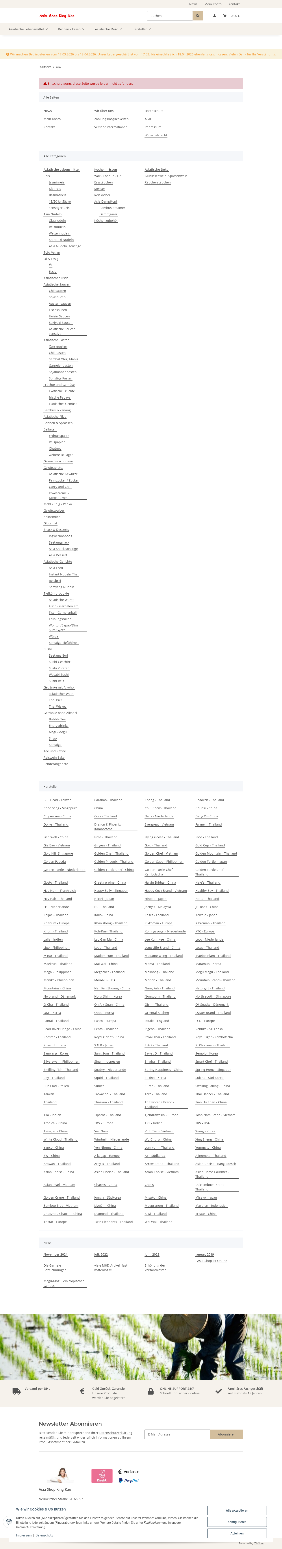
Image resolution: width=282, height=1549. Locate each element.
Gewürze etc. (53, 467)
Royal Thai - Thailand (160, 1037)
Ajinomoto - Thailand (210, 1156)
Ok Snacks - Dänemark (211, 1004)
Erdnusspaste (59, 436)
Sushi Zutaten (59, 668)
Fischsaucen (58, 310)
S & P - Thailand (156, 1045)
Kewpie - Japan (206, 915)
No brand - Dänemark (60, 996)
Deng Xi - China (206, 816)
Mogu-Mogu (58, 732)
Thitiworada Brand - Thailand (159, 1104)
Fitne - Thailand (105, 837)
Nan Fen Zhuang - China (112, 988)
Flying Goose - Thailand (162, 837)
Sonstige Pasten (60, 378)
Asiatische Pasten (56, 340)
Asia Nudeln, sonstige (65, 246)
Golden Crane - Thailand (62, 1197)
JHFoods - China (207, 907)
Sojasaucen (57, 297)
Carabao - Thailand (108, 800)
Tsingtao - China (56, 1131)
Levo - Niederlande (209, 939)
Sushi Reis (56, 681)
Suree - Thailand (157, 1086)
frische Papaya (59, 397)
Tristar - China (206, 1214)
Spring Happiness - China (163, 1069)
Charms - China (105, 1185)
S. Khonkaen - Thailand (212, 1045)
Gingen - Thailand (107, 845)
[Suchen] (170, 15)
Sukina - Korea (155, 1078)
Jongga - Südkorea (107, 1197)
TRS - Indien (154, 1123)
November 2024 (55, 1254)
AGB (148, 119)
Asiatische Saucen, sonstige (62, 331)
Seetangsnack (59, 542)
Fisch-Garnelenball (63, 612)
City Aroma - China (57, 816)
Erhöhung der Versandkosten (156, 1267)
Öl (50, 265)
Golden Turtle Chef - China (114, 870)
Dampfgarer (108, 214)
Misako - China (156, 1197)
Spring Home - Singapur (213, 1069)
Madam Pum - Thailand (111, 956)
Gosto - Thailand (56, 882)
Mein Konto (212, 4)
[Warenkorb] (231, 15)
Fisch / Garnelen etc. (64, 606)
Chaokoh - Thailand (209, 800)
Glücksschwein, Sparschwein (166, 176)
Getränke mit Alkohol (59, 687)
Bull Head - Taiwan (57, 800)
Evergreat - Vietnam (159, 824)
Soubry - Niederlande (110, 1069)
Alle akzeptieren (237, 1510)
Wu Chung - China (158, 1139)
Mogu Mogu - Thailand (212, 972)
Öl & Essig (51, 259)
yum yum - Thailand (159, 1147)
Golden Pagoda (55, 861)
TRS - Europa (103, 1123)
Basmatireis (57, 195)
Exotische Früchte (62, 391)
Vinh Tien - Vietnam (159, 1131)
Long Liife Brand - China (162, 947)
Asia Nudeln (53, 214)
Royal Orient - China (109, 1037)
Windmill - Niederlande (111, 1139)
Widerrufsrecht (156, 135)
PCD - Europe (205, 1021)
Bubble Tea (57, 719)
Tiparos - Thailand (107, 1115)
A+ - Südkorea (155, 1156)
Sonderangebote (56, 764)
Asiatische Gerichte (58, 561)
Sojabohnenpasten (63, 372)
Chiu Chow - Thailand (160, 808)
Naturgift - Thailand (210, 988)
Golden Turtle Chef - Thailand (210, 872)
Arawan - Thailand (57, 1164)
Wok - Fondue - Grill (108, 176)
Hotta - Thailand (207, 899)
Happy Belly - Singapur (111, 890)
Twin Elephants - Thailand (113, 1222)
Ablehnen (236, 1533)
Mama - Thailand (157, 964)
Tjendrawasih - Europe (161, 1115)
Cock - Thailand (105, 816)
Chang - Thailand (157, 800)
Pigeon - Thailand (158, 1029)
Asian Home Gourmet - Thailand (212, 1174)
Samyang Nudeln (61, 587)
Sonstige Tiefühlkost (64, 643)
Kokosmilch (52, 517)
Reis (47, 176)
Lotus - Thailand (207, 947)
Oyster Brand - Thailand (213, 1013)
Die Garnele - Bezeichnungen (55, 1267)
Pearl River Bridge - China (63, 1029)
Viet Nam (101, 1131)
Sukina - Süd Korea (209, 1078)
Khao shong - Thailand (111, 923)
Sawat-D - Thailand (159, 1053)
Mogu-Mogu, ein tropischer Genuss (64, 1283)
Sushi (48, 649)
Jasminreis (56, 182)
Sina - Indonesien (107, 1061)
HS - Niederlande (56, 907)
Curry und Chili (60, 487)
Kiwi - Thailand (156, 1214)
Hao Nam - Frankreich (60, 890)
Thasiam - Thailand (108, 1102)
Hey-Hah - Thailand (58, 899)
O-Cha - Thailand (56, 1004)
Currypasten (58, 346)
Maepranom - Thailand (162, 1205)
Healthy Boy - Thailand (212, 890)
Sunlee (99, 1086)
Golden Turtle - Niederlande (64, 870)
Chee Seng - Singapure (60, 808)
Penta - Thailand (106, 1029)
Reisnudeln (57, 227)
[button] (214, 15)
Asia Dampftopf (105, 201)
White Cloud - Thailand (61, 1139)
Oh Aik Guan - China (109, 1004)
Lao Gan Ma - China (108, 939)
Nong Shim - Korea (108, 996)
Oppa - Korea (104, 1013)
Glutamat (50, 523)
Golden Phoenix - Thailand (113, 861)
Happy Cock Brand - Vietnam (166, 890)
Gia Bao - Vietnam (57, 845)
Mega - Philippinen (58, 972)
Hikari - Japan (104, 899)
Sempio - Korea (206, 1053)
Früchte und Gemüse (59, 385)
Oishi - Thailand (156, 1004)
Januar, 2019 (204, 1254)
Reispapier (57, 442)
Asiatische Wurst (61, 600)
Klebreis (55, 189)
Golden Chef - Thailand (111, 853)
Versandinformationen (111, 127)
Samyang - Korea (56, 1053)
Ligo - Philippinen (56, 947)
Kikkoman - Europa (159, 923)
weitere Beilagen (61, 455)
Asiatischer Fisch (56, 278)
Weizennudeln (59, 233)
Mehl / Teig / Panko (58, 504)
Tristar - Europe (55, 1222)
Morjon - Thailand (158, 980)
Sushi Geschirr (59, 662)
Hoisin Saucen (59, 316)
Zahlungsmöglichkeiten (111, 119)
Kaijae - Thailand (56, 915)
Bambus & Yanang (57, 410)
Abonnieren (227, 1434)
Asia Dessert (58, 555)
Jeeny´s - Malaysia (158, 907)
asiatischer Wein (61, 694)
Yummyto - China (208, 1147)
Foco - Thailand (206, 837)
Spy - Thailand (54, 1078)
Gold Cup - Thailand (210, 845)
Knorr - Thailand (56, 931)
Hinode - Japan (156, 899)
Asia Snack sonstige (63, 549)
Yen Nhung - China (108, 1147)
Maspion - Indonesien (211, 1205)
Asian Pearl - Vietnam (59, 1185)
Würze (53, 636)
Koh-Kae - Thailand (108, 931)
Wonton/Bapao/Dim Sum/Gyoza (63, 627)
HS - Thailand (104, 907)
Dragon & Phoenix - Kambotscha (108, 826)
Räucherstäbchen (158, 182)
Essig (52, 271)
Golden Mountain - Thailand (216, 853)
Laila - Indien (53, 939)
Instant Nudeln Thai (63, 574)
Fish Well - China (56, 837)
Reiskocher (102, 195)
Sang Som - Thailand (109, 1053)
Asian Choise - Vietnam (162, 1172)
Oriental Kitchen (157, 1013)
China (98, 808)
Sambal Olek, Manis (63, 359)
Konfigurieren (237, 1522)
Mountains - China (57, 988)
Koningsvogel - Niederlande (165, 931)
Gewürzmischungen (58, 461)
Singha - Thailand (158, 1061)
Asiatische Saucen (57, 284)
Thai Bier (55, 700)
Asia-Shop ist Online (212, 1261)
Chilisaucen (57, 291)
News (193, 4)
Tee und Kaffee (55, 751)
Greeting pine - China (110, 882)
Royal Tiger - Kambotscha (214, 1037)
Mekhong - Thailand (159, 972)
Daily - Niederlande (159, 816)
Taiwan (49, 1094)
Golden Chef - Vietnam (161, 853)
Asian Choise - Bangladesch (215, 1164)
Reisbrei (55, 581)
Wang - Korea (205, 1131)
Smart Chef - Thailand (211, 1061)
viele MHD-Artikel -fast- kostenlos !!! (111, 1267)
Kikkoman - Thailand (210, 923)
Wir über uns (104, 111)
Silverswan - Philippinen (61, 1061)
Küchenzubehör (106, 220)
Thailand (50, 1102)
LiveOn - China (105, 1205)
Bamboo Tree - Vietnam (61, 1205)
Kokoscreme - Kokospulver (59, 495)
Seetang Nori (58, 655)
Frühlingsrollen (60, 619)
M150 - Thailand (56, 956)
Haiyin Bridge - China (160, 882)
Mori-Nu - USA (104, 980)
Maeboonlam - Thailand (213, 956)
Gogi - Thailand (156, 845)
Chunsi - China (206, 808)
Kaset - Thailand (157, 915)
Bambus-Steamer (112, 208)
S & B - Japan (103, 1045)
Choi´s (149, 1185)
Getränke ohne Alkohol (60, 713)
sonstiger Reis (59, 208)
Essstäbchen (103, 182)
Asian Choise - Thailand (111, 1172)
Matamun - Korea (208, 964)
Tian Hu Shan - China (211, 1102)
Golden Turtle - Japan (211, 861)
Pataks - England (157, 1021)
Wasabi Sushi (59, 674)
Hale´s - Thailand (207, 882)
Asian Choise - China (59, 1172)
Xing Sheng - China (209, 1139)
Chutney (55, 448)
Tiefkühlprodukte (56, 593)
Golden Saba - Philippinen (164, 861)
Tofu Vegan (52, 252)
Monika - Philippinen (59, 980)
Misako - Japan (206, 1197)
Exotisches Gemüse (63, 404)
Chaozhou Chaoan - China (63, 1214)
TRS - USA (202, 1123)
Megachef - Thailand (109, 972)
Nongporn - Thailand (160, 996)
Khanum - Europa (57, 923)
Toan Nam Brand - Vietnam (215, 1115)
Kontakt (234, 4)
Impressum (153, 127)
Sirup (53, 738)
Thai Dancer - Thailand (212, 1094)
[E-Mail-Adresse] (177, 1434)
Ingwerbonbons (60, 536)
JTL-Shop (259, 1543)
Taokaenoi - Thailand (109, 1094)
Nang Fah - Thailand (160, 988)
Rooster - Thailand (57, 1037)
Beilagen (50, 429)
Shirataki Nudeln (61, 240)
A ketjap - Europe (107, 1156)
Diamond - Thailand (109, 1214)
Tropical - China (55, 1123)
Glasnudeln (57, 220)
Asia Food (56, 568)
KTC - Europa (205, 931)
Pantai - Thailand (56, 1021)
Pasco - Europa (105, 1021)
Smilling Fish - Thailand (61, 1069)
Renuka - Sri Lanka (209, 1029)
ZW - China (52, 1156)
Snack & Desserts (56, 529)
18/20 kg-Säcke (60, 201)
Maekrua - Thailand (58, 964)
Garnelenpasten (61, 365)
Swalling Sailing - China (212, 1086)
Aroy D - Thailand (107, 1164)
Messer (99, 189)
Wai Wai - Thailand (159, 1222)
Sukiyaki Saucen (60, 322)
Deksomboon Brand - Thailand (210, 1187)
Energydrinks (58, 725)
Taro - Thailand (156, 1094)
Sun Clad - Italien (56, 1086)
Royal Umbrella (55, 1045)
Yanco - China (54, 1147)
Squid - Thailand (106, 1078)
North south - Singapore (213, 996)
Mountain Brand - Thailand (215, 980)
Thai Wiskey (57, 706)
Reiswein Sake (54, 757)
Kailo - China (103, 915)
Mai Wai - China (106, 964)
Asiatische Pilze (55, 416)
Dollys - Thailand (56, 824)
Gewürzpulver (54, 510)
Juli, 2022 (101, 1254)
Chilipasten (57, 353)
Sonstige (55, 745)
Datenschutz (154, 111)
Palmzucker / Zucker (64, 480)
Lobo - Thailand (105, 947)
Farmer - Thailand (208, 824)
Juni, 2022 (152, 1254)
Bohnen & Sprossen (58, 423)
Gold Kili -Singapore (58, 853)
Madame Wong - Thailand (164, 956)
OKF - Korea (52, 1013)
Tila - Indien (52, 1115)
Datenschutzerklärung (115, 1433)
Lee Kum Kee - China (160, 939)
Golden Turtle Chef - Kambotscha (160, 872)
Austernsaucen (60, 303)
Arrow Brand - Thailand (162, 1164)
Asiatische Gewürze (63, 474)
